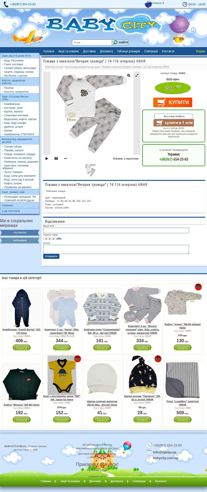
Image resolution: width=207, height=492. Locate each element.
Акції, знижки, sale (13, 191)
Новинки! (7, 205)
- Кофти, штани (12, 183)
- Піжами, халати (13, 150)
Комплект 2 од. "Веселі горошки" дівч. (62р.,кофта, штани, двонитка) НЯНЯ (142, 329)
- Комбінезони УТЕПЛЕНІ (18, 134)
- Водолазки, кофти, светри (19, 119)
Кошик (200, 51)
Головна (49, 51)
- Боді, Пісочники (13, 60)
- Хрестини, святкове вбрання (16, 167)
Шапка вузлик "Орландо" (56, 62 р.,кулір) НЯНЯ (142, 398)
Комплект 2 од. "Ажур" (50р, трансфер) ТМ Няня (61, 331)
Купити (21, 348)
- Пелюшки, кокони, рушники (20, 161)
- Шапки (7, 130)
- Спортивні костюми (15, 115)
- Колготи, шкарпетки (16, 91)
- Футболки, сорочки (15, 75)
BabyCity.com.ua (54, 66)
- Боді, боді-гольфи (14, 122)
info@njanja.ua (164, 452)
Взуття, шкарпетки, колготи (14, 82)
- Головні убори (12, 146)
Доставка (89, 51)
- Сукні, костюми (13, 64)
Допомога (106, 51)
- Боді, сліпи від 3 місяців (18, 179)
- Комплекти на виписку (17, 157)
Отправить (51, 256)
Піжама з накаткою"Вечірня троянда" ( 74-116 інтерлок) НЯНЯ (135, 66)
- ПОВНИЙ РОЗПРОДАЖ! (19, 200)
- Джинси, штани (13, 126)
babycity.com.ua (160, 458)
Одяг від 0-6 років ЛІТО (16, 55)
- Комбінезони (11, 103)
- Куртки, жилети (13, 111)
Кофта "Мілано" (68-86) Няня (21, 404)
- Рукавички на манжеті (17, 187)
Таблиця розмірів (128, 51)
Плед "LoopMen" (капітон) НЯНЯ (182, 403)
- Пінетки (8, 87)
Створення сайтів (97, 476)
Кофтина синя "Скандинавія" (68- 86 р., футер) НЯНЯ (102, 331)
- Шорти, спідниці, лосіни (18, 71)
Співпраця (151, 51)
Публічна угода (97, 469)
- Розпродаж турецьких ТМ (19, 196)
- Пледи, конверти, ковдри (19, 154)
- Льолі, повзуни (12, 171)
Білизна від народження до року (17, 140)
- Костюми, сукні (13, 107)
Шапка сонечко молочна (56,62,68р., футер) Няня (102, 403)
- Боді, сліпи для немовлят (19, 175)
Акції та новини (68, 51)
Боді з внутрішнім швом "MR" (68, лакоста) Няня (61, 398)
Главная (50, 481)
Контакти (168, 51)
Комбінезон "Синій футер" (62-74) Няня (22, 331)
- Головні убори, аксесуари (19, 67)
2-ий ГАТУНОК (11, 211)
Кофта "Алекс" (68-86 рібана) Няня (183, 326)
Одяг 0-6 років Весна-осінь (15, 98)
